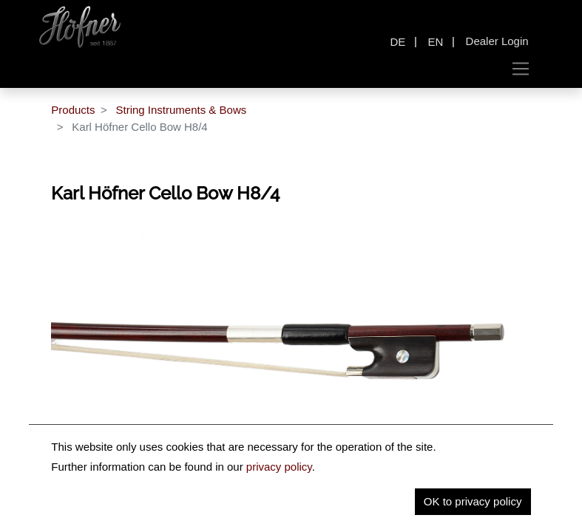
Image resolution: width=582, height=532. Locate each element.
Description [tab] (195, 514)
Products (73, 109)
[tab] (385, 515)
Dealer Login (497, 41)
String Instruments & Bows (180, 109)
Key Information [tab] (288, 514)
